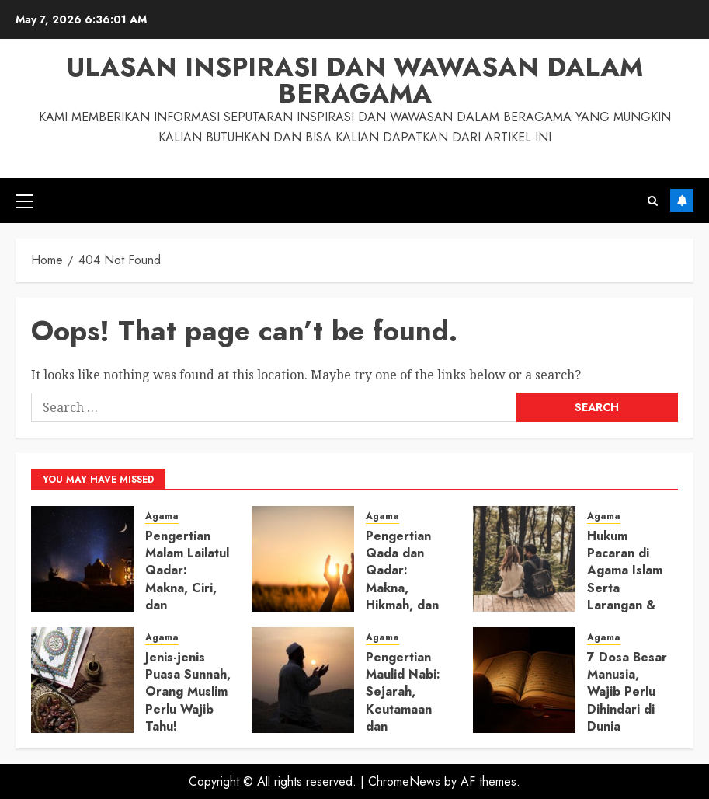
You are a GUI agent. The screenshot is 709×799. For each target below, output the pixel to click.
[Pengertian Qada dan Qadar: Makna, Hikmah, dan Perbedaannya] (303, 559)
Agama (162, 516)
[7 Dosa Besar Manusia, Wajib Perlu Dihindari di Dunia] (524, 680)
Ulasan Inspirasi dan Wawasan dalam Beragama (355, 80)
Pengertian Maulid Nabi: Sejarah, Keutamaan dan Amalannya (403, 700)
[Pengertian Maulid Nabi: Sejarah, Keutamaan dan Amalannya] (303, 680)
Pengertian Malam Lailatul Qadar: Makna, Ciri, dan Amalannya (187, 579)
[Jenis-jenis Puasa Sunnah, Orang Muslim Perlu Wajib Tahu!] (82, 680)
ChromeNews (404, 781)
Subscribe (681, 200)
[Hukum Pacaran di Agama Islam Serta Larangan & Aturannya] (524, 559)
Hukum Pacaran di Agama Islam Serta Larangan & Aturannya (624, 579)
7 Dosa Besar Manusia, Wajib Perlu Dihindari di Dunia (627, 692)
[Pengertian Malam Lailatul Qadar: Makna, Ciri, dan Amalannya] (82, 559)
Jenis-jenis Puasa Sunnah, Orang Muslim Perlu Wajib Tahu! (188, 692)
